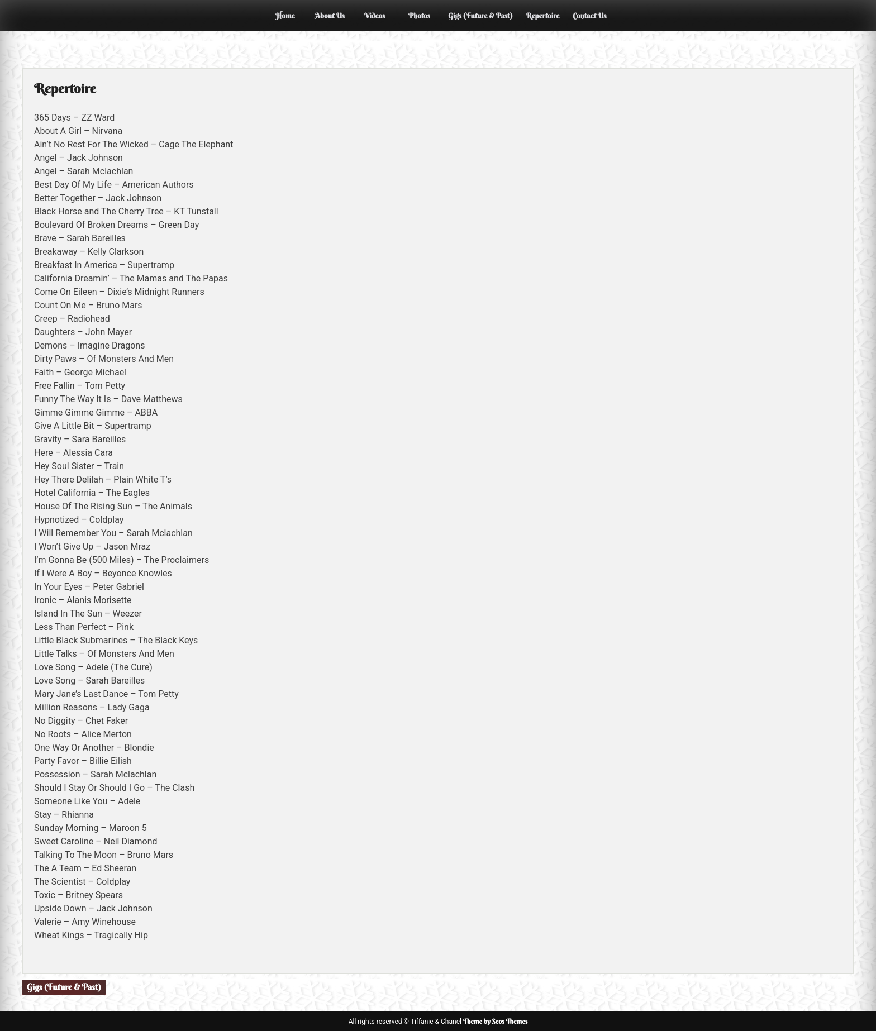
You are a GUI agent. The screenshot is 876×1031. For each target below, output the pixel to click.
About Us (330, 15)
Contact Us (589, 15)
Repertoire (542, 15)
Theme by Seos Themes (495, 1021)
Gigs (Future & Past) (480, 15)
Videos (374, 15)
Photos (419, 15)
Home (284, 15)
